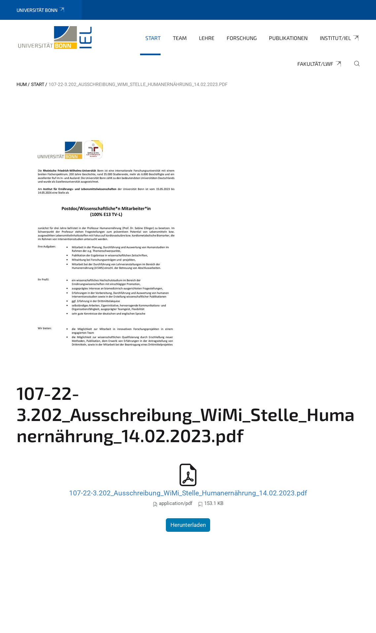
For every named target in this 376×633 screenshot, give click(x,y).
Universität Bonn (41, 10)
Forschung (242, 38)
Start (153, 38)
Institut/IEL (339, 38)
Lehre (206, 38)
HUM (22, 84)
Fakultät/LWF (319, 64)
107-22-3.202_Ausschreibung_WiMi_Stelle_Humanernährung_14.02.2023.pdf (188, 493)
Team (180, 38)
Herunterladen (188, 525)
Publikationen (288, 38)
